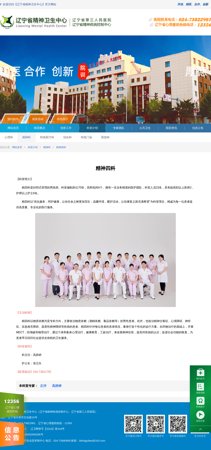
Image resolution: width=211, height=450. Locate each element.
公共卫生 (145, 127)
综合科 (67, 137)
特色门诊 (86, 137)
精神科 (26, 137)
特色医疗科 (47, 137)
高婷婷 (57, 386)
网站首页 (13, 127)
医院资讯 (171, 127)
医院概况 (39, 127)
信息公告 (197, 127)
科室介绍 (92, 127)
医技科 (105, 137)
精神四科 (61, 147)
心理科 (9, 137)
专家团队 (118, 127)
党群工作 (66, 127)
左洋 (43, 386)
